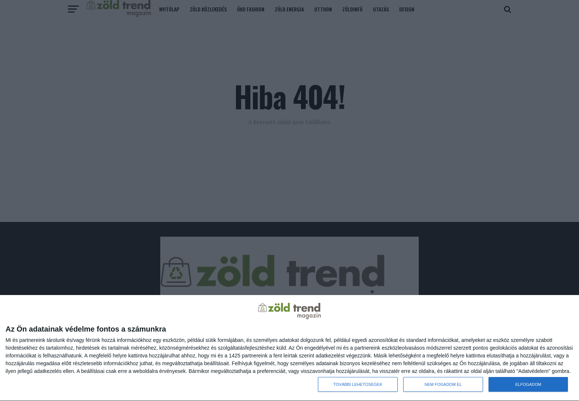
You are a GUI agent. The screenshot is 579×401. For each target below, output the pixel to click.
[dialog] (289, 348)
